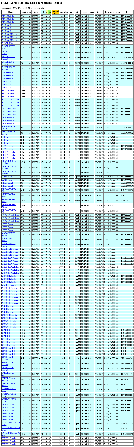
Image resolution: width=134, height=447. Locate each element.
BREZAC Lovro (8, 90)
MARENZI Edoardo (10, 249)
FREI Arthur (7, 137)
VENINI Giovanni (9, 404)
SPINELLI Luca (8, 339)
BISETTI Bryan (8, 81)
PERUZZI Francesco (10, 288)
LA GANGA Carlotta (10, 215)
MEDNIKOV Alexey (10, 258)
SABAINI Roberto (9, 315)
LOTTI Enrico (7, 224)
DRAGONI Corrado (10, 117)
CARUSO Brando (9, 108)
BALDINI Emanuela (10, 43)
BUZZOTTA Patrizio (10, 99)
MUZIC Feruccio (9, 285)
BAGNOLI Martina (10, 34)
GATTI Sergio (7, 146)
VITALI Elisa (7, 413)
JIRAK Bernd (7, 183)
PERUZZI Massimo (10, 297)
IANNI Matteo (8, 177)
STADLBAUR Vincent (8, 358)
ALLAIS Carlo (8, 16)
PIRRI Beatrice (8, 306)
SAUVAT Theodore (9, 321)
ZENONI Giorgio (9, 438)
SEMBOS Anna (8, 330)
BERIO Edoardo (8, 72)
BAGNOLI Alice (8, 25)
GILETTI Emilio (8, 152)
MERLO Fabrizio (9, 276)
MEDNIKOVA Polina (10, 267)
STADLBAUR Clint (10, 348)
